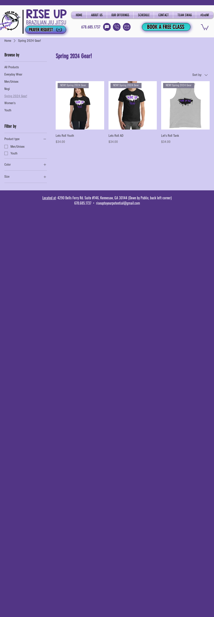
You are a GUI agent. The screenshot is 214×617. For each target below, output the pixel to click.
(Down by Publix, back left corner (149, 197)
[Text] (107, 27)
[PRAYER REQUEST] (45, 30)
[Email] (127, 27)
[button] (205, 27)
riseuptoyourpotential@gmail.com (118, 203)
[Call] (117, 27)
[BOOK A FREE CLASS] (166, 27)
